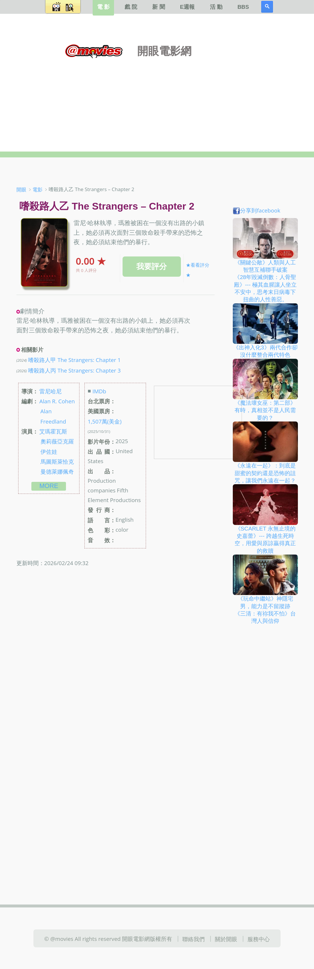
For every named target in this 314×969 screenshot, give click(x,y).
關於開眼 (226, 939)
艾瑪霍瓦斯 (53, 431)
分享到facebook (256, 210)
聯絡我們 (193, 939)
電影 (38, 189)
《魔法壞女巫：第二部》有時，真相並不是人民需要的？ (265, 410)
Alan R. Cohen (57, 401)
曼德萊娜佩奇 (57, 471)
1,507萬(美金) (105, 421)
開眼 (21, 189)
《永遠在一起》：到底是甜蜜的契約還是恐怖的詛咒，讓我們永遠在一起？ (265, 473)
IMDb (99, 391)
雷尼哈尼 (50, 391)
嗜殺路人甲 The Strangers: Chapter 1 (74, 359)
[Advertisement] (157, 99)
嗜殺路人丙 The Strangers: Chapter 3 (74, 370)
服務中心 (258, 939)
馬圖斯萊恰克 (57, 461)
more (48, 485)
